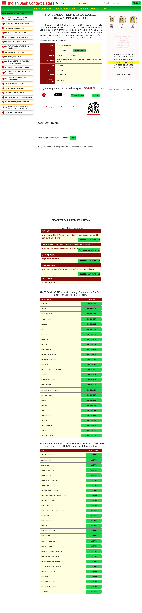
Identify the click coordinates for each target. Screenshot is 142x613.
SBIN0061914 (91, 349)
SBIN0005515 (91, 344)
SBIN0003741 (91, 420)
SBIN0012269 (91, 360)
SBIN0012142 (91, 435)
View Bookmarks (88, 8)
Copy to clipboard (79, 51)
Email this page (77, 95)
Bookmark (96, 95)
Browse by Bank (43, 8)
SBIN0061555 (91, 370)
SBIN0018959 (91, 339)
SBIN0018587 (91, 375)
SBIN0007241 (91, 304)
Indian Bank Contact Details (31, 3)
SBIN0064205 (91, 395)
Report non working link (89, 240)
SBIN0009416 (91, 329)
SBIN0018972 (91, 380)
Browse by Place (65, 8)
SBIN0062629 (91, 390)
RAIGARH (94, 455)
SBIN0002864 (91, 324)
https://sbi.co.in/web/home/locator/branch (60, 248)
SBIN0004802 (91, 354)
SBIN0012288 (91, 385)
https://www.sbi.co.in (50, 259)
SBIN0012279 (91, 415)
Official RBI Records (93, 88)
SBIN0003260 (91, 430)
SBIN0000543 (91, 410)
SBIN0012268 (91, 400)
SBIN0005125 (91, 405)
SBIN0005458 (91, 425)
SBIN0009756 (91, 334)
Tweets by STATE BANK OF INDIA (123, 89)
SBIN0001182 (91, 314)
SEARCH (136, 3)
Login (104, 8)
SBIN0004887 (91, 319)
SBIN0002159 (91, 365)
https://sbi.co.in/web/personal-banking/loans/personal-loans (68, 269)
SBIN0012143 (91, 309)
